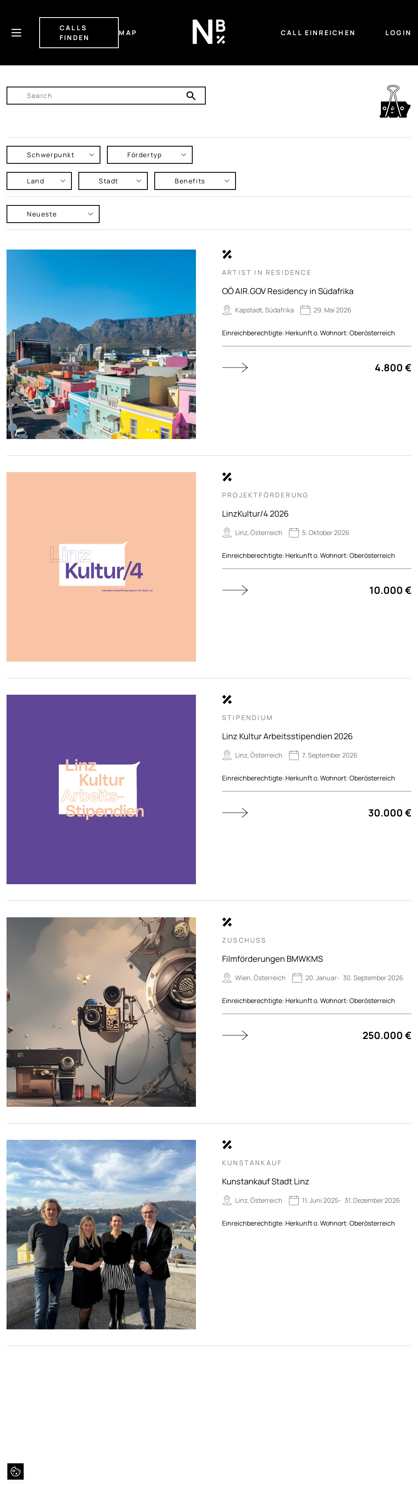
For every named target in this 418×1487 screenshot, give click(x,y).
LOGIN (398, 32)
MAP (128, 32)
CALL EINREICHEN (318, 32)
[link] (395, 101)
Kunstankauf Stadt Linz (265, 1181)
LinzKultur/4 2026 (255, 513)
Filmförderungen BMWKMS (272, 958)
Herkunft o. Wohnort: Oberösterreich (340, 332)
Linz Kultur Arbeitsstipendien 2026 (287, 736)
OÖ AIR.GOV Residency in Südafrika (288, 291)
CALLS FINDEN (74, 32)
